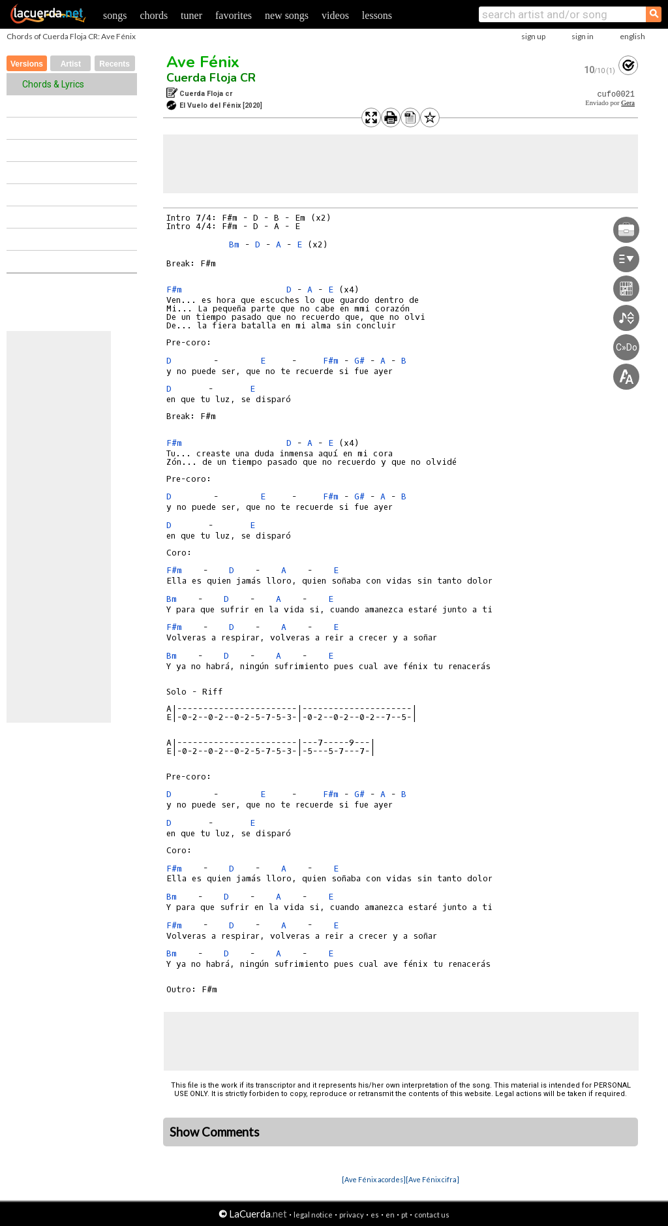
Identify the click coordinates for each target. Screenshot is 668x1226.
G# (359, 360)
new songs (287, 15)
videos (335, 15)
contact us (431, 1214)
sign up (533, 36)
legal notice (313, 1214)
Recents (114, 64)
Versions (26, 64)
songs (115, 15)
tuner (191, 15)
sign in (582, 36)
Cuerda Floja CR (211, 78)
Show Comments (215, 1132)
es (375, 1214)
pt (404, 1214)
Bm (234, 244)
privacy (351, 1214)
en (390, 1214)
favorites (233, 15)
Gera (628, 102)
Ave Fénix (202, 62)
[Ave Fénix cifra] (432, 1179)
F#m (174, 289)
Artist (71, 64)
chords (154, 15)
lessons (377, 15)
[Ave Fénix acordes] (374, 1179)
